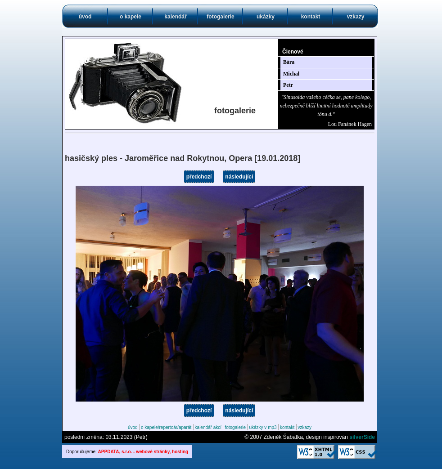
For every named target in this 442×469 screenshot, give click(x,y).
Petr (288, 85)
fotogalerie (220, 16)
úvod (85, 16)
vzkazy (356, 16)
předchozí (199, 177)
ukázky (266, 16)
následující (239, 177)
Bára (288, 62)
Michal (291, 74)
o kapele (130, 16)
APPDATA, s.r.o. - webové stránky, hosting (143, 451)
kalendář (175, 16)
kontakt (310, 16)
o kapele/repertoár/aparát (166, 427)
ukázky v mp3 (262, 427)
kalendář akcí (208, 427)
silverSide (362, 437)
